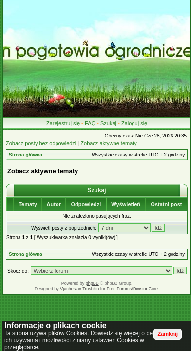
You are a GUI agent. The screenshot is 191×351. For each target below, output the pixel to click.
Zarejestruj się (63, 123)
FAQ (90, 123)
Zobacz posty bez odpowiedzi (41, 143)
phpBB (92, 283)
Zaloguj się (134, 123)
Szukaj (108, 123)
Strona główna (25, 154)
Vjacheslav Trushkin (79, 288)
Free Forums (119, 288)
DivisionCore (145, 288)
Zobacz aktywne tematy (108, 143)
